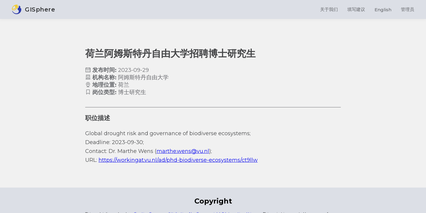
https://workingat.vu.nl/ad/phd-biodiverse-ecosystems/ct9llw (178, 160)
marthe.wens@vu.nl (182, 151)
